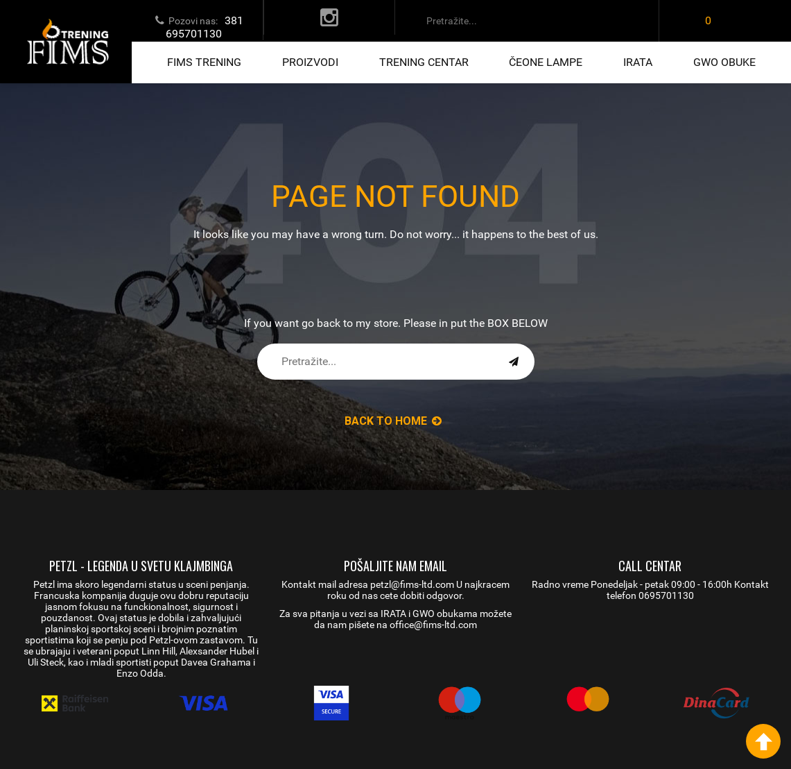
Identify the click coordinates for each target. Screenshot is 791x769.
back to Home (393, 421)
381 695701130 (204, 27)
